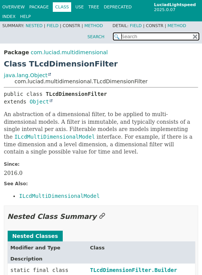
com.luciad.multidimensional (69, 52)
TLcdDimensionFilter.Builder (133, 270)
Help (25, 16)
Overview (13, 7)
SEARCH (95, 36)
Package (39, 7)
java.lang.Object (25, 75)
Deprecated (118, 7)
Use (79, 7)
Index (8, 16)
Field (53, 25)
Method (93, 25)
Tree (93, 7)
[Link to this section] (102, 216)
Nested (34, 25)
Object (39, 102)
